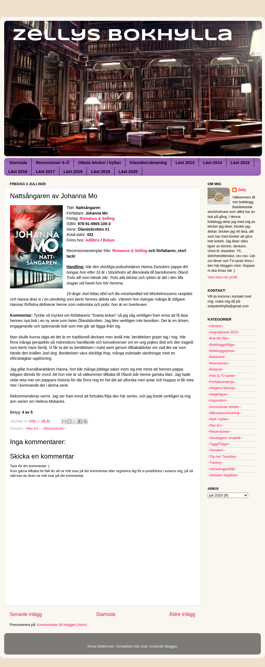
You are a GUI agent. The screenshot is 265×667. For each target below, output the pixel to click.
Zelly (242, 190)
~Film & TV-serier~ (222, 376)
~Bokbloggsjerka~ (222, 351)
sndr (144, 646)
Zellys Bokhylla (122, 35)
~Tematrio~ (216, 450)
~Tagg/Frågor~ (219, 444)
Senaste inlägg (26, 614)
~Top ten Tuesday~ (222, 457)
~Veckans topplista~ (223, 475)
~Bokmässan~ (219, 363)
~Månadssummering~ (224, 413)
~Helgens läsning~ (222, 388)
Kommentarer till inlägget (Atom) (62, 625)
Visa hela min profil (222, 277)
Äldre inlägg (182, 614)
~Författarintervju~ (222, 382)
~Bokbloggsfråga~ (222, 345)
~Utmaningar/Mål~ (222, 469)
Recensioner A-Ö (52, 162)
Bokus (109, 240)
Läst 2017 (45, 171)
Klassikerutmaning (148, 162)
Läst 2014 (212, 162)
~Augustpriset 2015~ (224, 332)
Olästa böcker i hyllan (99, 162)
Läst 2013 (184, 162)
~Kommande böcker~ (224, 407)
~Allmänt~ (215, 326)
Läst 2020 (128, 171)
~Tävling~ (215, 463)
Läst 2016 (17, 171)
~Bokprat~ (216, 369)
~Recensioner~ (54, 429)
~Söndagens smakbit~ (225, 438)
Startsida (18, 162)
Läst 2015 (240, 162)
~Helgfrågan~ (218, 394)
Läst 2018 (73, 171)
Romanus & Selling (97, 218)
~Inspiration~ (218, 400)
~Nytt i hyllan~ (219, 419)
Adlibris (92, 240)
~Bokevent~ (217, 357)
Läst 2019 (100, 171)
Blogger (171, 646)
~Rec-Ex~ (32, 429)
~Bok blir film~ (219, 338)
